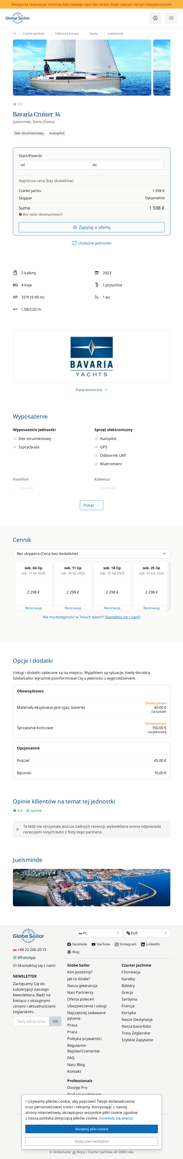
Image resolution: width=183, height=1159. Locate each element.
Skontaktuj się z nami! (122, 617)
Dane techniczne (92, 389)
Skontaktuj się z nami (34, 965)
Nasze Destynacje (137, 1019)
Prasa (72, 1025)
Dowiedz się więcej (116, 1118)
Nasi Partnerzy (80, 992)
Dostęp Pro (77, 1087)
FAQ (71, 1057)
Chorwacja (131, 972)
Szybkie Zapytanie (137, 1039)
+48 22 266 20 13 (29, 949)
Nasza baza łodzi (136, 1026)
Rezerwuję (33, 608)
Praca (72, 1031)
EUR (147, 933)
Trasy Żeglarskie (136, 1033)
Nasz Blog (76, 1064)
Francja (128, 1005)
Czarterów (90, 1051)
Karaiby (128, 978)
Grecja (127, 992)
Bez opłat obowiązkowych (41, 214)
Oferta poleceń (80, 999)
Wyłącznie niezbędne (91, 1141)
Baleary (128, 985)
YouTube (101, 944)
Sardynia (129, 999)
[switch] (91, 243)
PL (99, 933)
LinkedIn (150, 944)
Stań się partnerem (84, 1094)
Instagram (125, 944)
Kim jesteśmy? (79, 972)
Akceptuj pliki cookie (91, 1129)
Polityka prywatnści (84, 1038)
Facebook (77, 944)
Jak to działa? (78, 978)
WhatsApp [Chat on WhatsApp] (24, 957)
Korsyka (129, 1012)
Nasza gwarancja (82, 985)
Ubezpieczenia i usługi (87, 1005)
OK (55, 1021)
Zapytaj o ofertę (91, 227)
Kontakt (74, 1071)
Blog (73, 952)
